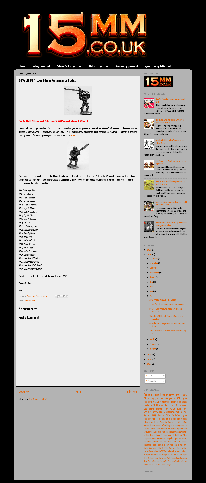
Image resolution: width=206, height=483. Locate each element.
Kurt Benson (171, 458)
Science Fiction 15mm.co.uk (70, 66)
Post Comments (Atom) (38, 399)
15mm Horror (161, 429)
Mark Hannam (151, 465)
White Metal (168, 395)
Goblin (158, 451)
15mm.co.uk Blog (151, 422)
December (154, 259)
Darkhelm (151, 458)
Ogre (178, 458)
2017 (149, 250)
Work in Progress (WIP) (170, 422)
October (153, 268)
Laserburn (165, 419)
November (154, 263)
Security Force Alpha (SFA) (156, 412)
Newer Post (25, 392)
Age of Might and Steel (178, 435)
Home (22, 66)
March (152, 339)
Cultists (184, 448)
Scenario (164, 435)
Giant (145, 465)
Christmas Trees (150, 445)
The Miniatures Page (173, 448)
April (152, 296)
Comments (151, 381)
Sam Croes (182, 409)
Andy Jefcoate (174, 442)
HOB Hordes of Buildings (161, 425)
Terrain (155, 442)
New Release (181, 395)
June (152, 287)
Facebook (184, 461)
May (151, 291)
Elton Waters (171, 429)
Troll (168, 455)
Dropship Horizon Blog (165, 445)
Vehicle (152, 429)
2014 (149, 359)
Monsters (156, 419)
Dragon (184, 442)
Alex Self (153, 432)
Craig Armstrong (177, 461)
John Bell (161, 448)
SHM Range (170, 409)
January (153, 349)
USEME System (156, 409)
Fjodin (146, 448)
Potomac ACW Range (159, 455)
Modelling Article (179, 419)
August (153, 277)
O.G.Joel (158, 465)
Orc (181, 458)
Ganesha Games (161, 458)
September (154, 273)
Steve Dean (163, 465)
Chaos (169, 461)
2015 (149, 355)
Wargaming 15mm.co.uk (127, 66)
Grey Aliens (153, 448)
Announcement (30, 301)
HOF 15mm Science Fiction (163, 402)
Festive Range (149, 435)
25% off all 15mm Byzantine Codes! (162, 300)
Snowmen (147, 442)
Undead (163, 442)
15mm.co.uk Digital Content (158, 66)
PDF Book (164, 451)
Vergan (169, 465)
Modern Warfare (181, 432)
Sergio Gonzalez (154, 461)
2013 (149, 364)
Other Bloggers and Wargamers (159, 398)
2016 (149, 254)
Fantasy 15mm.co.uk (41, 66)
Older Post (131, 392)
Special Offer (164, 415)
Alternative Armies (174, 451)
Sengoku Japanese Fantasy (176, 438)
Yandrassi (174, 455)
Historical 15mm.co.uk (99, 66)
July (151, 282)
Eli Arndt (160, 405)
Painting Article (175, 412)
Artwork (184, 451)
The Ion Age (164, 461)
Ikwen (158, 435)
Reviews (162, 438)
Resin (167, 405)
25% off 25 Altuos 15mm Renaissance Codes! (166, 304)
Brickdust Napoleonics (166, 432)
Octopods (147, 455)
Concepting (175, 425)
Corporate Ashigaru (151, 438)
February (153, 344)
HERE (73, 135)
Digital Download (150, 451)
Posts (149, 376)
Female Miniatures (180, 445)
